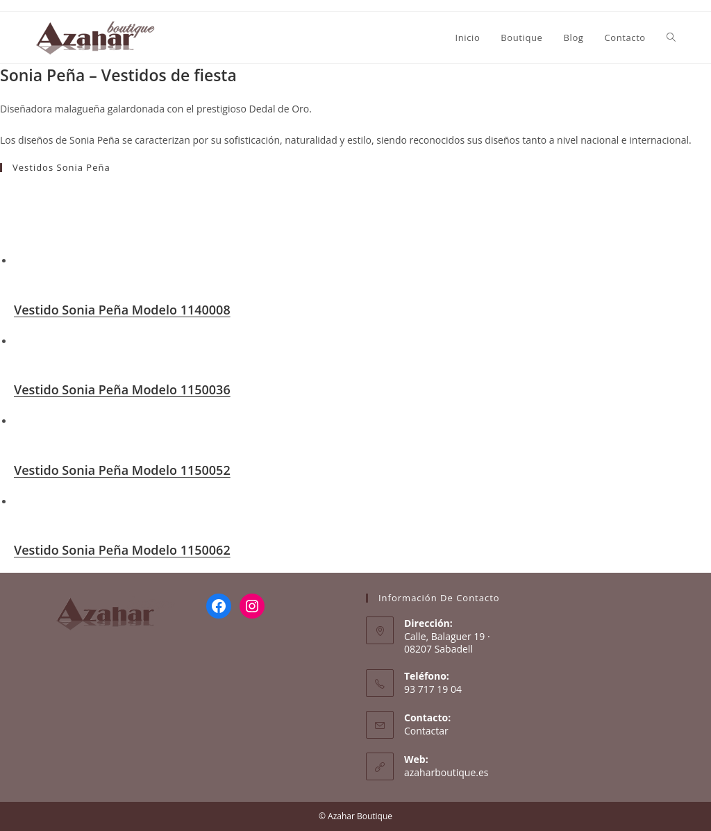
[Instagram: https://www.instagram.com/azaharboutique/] (252, 606)
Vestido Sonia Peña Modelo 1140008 (122, 309)
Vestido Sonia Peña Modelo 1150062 (122, 550)
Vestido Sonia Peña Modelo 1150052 (122, 470)
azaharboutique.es (446, 772)
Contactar (426, 730)
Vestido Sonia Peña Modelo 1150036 (122, 389)
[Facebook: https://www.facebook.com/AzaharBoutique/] (218, 606)
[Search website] (671, 37)
